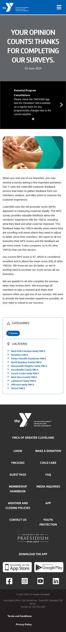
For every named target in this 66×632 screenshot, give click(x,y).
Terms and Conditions (20, 616)
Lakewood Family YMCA (23, 380)
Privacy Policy (24, 624)
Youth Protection (48, 522)
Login (18, 451)
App (48, 503)
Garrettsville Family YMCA (24, 369)
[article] (33, 105)
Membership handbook (18, 489)
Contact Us (17, 520)
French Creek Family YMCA (25, 373)
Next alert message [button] (61, 105)
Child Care (48, 463)
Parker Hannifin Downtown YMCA (28, 358)
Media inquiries (48, 486)
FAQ (48, 475)
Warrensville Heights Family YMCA (29, 366)
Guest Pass (18, 475)
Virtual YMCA (18, 388)
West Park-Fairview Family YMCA (28, 351)
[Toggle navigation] (59, 7)
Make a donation (48, 451)
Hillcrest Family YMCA (22, 384)
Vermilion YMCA (19, 354)
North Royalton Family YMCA (26, 362)
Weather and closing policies (17, 505)
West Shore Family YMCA (24, 377)
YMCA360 (17, 463)
